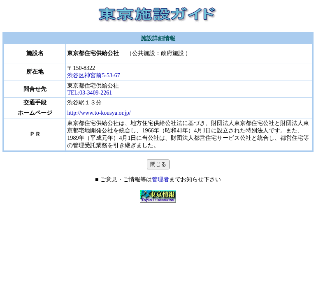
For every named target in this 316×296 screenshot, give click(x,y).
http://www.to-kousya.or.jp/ (98, 113)
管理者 (160, 179)
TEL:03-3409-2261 (89, 93)
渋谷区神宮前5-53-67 (96, 75)
